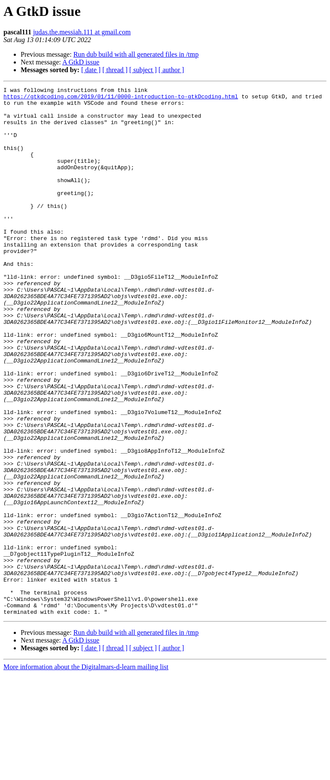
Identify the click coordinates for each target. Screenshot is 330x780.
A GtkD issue (80, 62)
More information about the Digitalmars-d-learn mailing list (85, 772)
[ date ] (91, 69)
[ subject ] (143, 69)
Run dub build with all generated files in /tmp (136, 54)
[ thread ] (115, 69)
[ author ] (171, 69)
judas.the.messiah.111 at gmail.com (82, 32)
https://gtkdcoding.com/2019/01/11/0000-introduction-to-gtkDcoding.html (120, 99)
